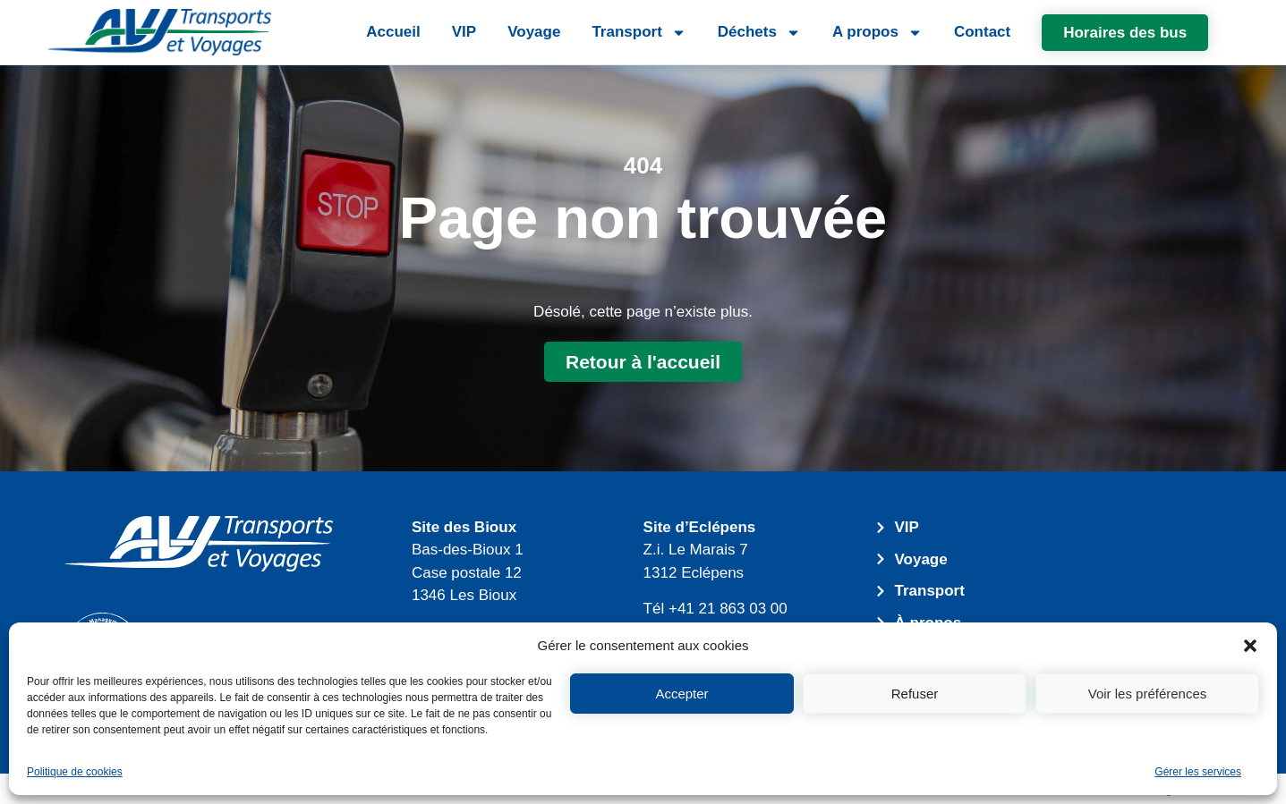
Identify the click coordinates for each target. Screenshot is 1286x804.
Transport (639, 32)
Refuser (915, 693)
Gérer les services (1197, 772)
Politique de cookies (75, 772)
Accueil (393, 31)
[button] (1250, 646)
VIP (464, 31)
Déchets (759, 32)
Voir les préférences (1147, 693)
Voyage (533, 31)
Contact (982, 31)
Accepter (681, 693)
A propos (877, 32)
